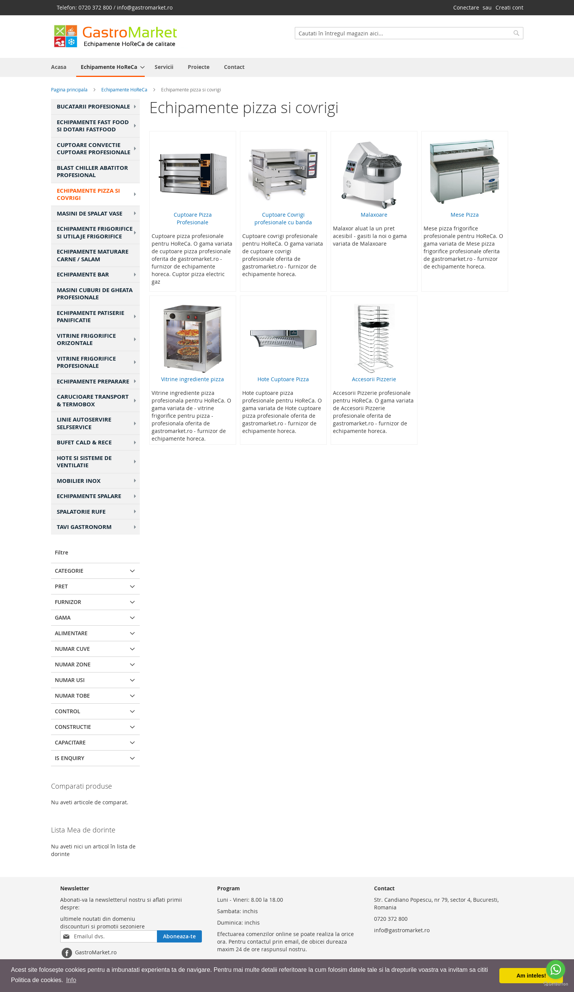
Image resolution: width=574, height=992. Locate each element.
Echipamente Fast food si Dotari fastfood (97, 126)
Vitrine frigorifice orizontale (97, 339)
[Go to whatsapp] (555, 969)
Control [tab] (67, 711)
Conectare (466, 7)
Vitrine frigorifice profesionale (97, 362)
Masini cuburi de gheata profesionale (95, 294)
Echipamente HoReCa (125, 89)
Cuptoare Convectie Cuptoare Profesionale (97, 149)
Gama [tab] (62, 617)
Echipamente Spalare (97, 496)
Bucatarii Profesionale (97, 106)
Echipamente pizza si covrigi (97, 194)
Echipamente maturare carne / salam (92, 255)
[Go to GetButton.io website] (556, 984)
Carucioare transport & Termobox (97, 400)
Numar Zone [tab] (73, 664)
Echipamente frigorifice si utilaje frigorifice (97, 232)
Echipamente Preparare (97, 381)
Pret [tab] (61, 586)
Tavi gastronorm (97, 527)
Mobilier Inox (97, 481)
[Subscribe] (179, 936)
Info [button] (71, 980)
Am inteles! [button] (531, 976)
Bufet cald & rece (97, 442)
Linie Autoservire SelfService (97, 423)
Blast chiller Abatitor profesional (92, 171)
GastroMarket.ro (96, 952)
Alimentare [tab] (71, 633)
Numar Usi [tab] (70, 680)
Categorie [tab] (69, 570)
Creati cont (509, 7)
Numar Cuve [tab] (72, 648)
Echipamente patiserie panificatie (97, 316)
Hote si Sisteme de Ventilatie (97, 462)
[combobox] (409, 33)
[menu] (287, 67)
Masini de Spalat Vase (97, 213)
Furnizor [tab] (68, 601)
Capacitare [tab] (70, 742)
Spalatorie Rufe (97, 512)
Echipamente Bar (97, 274)
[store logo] (119, 36)
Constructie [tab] (73, 726)
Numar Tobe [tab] (72, 695)
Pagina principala (70, 89)
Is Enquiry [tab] (69, 758)
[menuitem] (110, 67)
